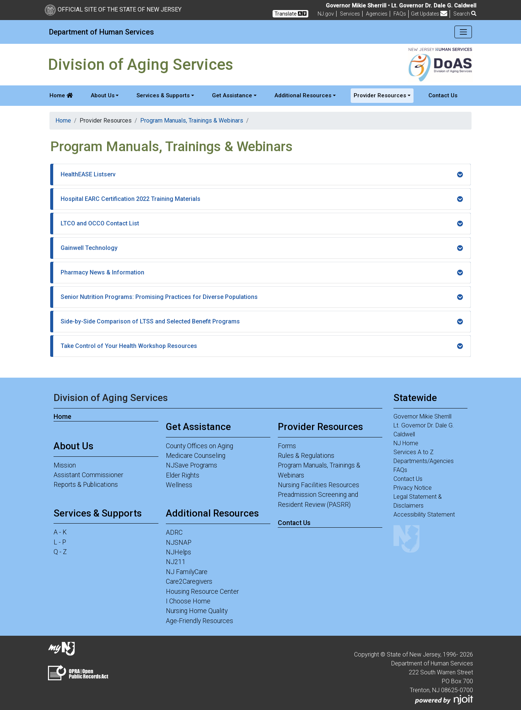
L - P (60, 542)
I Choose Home (188, 601)
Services (350, 14)
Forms (287, 446)
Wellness (179, 485)
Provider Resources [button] (380, 95)
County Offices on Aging (199, 446)
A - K (60, 532)
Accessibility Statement (424, 514)
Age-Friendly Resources (199, 621)
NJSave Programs (191, 465)
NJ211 (176, 562)
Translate (290, 13)
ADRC (174, 532)
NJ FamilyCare (187, 572)
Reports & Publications (86, 484)
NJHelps (178, 552)
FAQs (400, 469)
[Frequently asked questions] (399, 13)
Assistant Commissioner (88, 475)
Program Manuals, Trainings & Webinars (191, 120)
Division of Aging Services (111, 397)
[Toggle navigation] (463, 32)
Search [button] (464, 14)
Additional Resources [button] (302, 95)
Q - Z (60, 552)
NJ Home (405, 443)
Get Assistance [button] (232, 95)
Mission (65, 465)
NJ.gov (326, 14)
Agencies (376, 14)
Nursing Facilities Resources (318, 485)
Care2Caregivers (189, 581)
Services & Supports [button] (163, 95)
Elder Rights (182, 475)
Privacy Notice (412, 487)
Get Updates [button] (429, 13)
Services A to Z (413, 452)
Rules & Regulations (306, 455)
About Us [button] (103, 95)
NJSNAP (179, 542)
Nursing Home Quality (197, 611)
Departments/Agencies (423, 461)
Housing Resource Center (202, 591)
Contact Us (442, 95)
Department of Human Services (101, 31)
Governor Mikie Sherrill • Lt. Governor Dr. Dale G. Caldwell (401, 5)
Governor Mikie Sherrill (422, 416)
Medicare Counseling (195, 455)
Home (61, 95)
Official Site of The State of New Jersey (113, 9)
